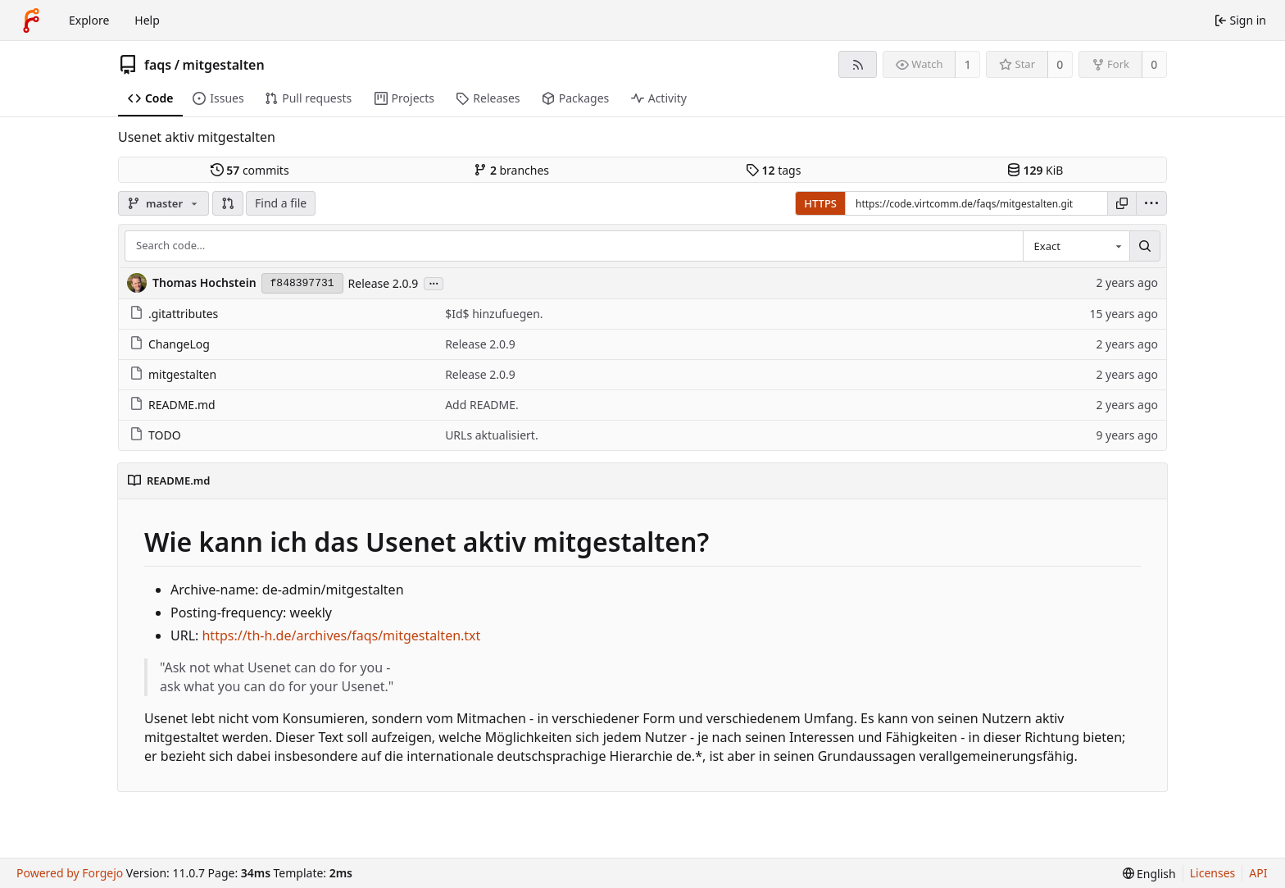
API (1258, 873)
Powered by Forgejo (69, 873)
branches (511, 170)
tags (773, 170)
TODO (155, 435)
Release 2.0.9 (383, 283)
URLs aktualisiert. (491, 435)
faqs (157, 65)
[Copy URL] (1122, 203)
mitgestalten (224, 65)
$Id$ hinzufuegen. (494, 313)
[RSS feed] (857, 64)
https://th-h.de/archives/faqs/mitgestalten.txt (341, 635)
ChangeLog (169, 344)
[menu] (1151, 203)
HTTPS (820, 203)
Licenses (1213, 873)
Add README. (482, 404)
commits (250, 170)
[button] (227, 203)
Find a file (280, 203)
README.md (172, 404)
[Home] (31, 20)
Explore (89, 20)
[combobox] (1076, 246)
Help (147, 20)
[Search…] (1144, 246)
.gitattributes (173, 313)
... (433, 282)
